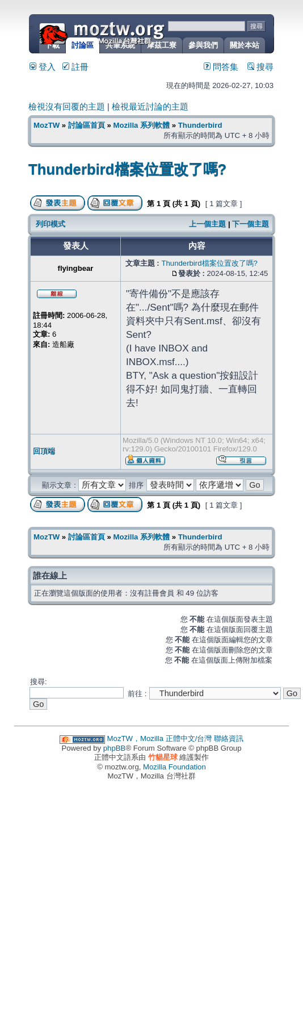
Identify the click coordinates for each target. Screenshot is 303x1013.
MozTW (129, 32)
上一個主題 (207, 224)
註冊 (75, 67)
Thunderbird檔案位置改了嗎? (127, 169)
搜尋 (260, 67)
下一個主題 (250, 224)
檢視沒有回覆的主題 (66, 106)
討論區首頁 (86, 125)
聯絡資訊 (228, 738)
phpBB (114, 748)
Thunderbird (200, 125)
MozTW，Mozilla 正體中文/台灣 (159, 738)
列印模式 (50, 224)
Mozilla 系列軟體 (141, 125)
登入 (43, 67)
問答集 (221, 67)
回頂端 (44, 451)
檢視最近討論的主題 (150, 106)
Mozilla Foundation (174, 767)
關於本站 (244, 45)
